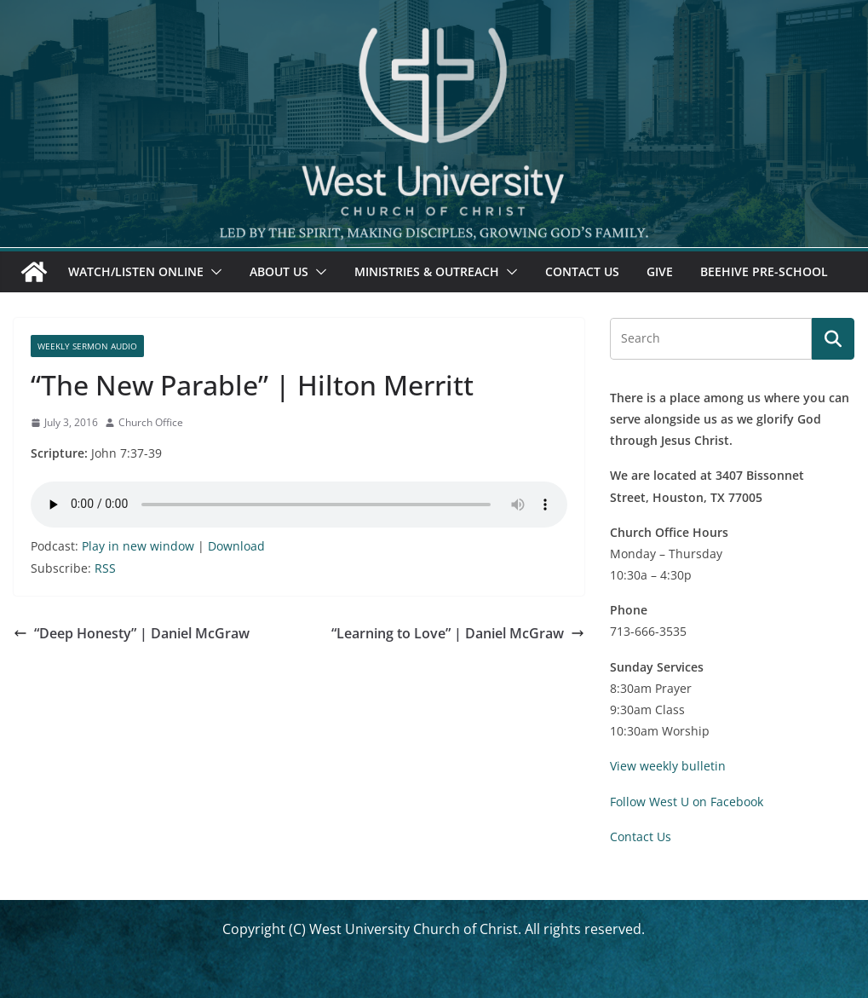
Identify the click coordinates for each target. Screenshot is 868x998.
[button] (213, 272)
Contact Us (582, 271)
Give (660, 271)
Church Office (150, 422)
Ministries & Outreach (426, 271)
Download (236, 546)
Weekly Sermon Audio (87, 346)
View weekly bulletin (668, 766)
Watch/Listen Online (136, 271)
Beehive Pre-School (764, 271)
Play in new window (138, 546)
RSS (105, 568)
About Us (279, 271)
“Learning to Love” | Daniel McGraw (457, 633)
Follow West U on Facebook (686, 801)
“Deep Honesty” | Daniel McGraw (132, 633)
